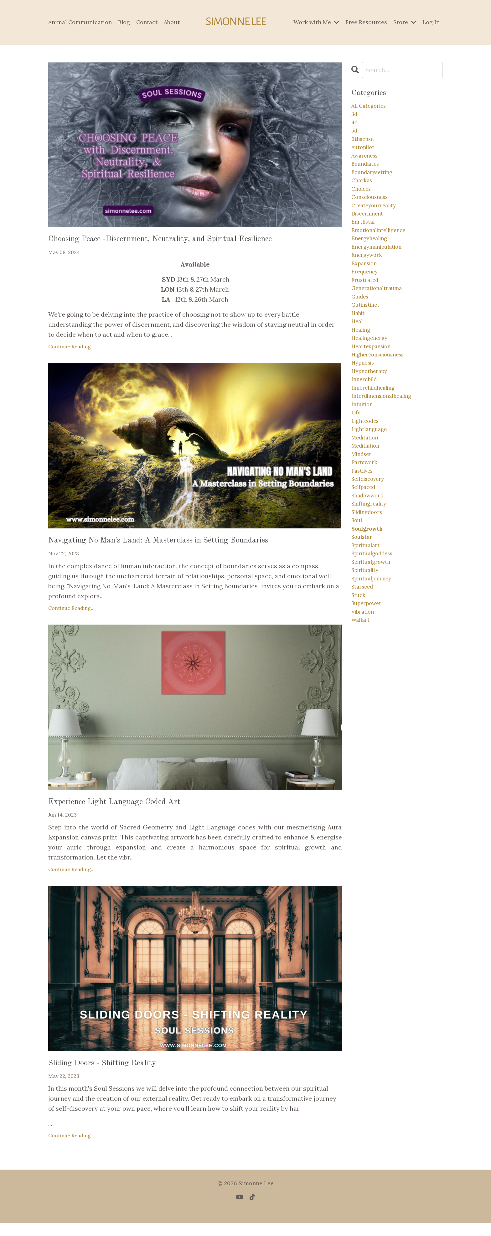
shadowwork (370, 578)
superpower (369, 709)
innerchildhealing (377, 448)
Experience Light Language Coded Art (132, 810)
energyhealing (372, 268)
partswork (366, 538)
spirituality (368, 669)
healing (362, 378)
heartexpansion (375, 398)
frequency (367, 308)
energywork (369, 288)
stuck (359, 699)
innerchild (366, 438)
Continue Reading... (71, 350)
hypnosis (365, 418)
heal (358, 368)
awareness (367, 167)
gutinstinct (368, 348)
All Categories (372, 107)
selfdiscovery (371, 558)
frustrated (367, 318)
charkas (363, 197)
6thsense (364, 147)
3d (355, 117)
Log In (431, 22)
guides (361, 338)
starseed (364, 689)
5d (354, 137)
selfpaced (365, 568)
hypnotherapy (372, 428)
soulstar (363, 628)
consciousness (373, 217)
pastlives (364, 548)
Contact (148, 22)
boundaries (368, 177)
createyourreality (378, 227)
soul (357, 608)
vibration (365, 719)
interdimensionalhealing (387, 458)
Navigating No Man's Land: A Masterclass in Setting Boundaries (189, 546)
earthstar (365, 248)
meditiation (368, 518)
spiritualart (368, 638)
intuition (364, 468)
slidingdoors (370, 598)
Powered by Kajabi (245, 1220)
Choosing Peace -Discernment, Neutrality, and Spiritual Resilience (192, 241)
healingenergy (372, 388)
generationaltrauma (381, 328)
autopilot (365, 157)
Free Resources (366, 22)
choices (363, 207)
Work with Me (316, 22)
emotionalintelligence (383, 258)
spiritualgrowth (374, 658)
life (357, 478)
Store (404, 22)
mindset (363, 528)
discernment (370, 237)
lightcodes (367, 488)
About (173, 22)
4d (355, 127)
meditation (367, 508)
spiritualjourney (375, 679)
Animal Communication (80, 22)
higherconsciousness (383, 408)
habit (359, 358)
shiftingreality (372, 588)
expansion (366, 298)
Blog (125, 22)
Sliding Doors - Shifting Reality (117, 1075)
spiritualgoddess (376, 648)
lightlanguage (372, 498)
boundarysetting (376, 187)
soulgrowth (370, 618)
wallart (362, 729)
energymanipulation (381, 278)
